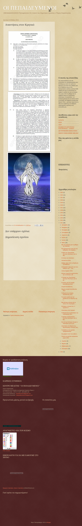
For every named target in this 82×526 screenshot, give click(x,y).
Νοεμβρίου (65, 227)
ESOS (60, 122)
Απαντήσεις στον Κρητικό (68, 310)
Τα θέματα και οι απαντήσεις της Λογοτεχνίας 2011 (69, 313)
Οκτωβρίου (65, 230)
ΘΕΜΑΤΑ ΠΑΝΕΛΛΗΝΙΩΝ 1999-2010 (68, 133)
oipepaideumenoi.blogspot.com (24, 395)
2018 (61, 205)
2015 (61, 212)
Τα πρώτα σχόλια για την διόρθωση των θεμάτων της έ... (69, 298)
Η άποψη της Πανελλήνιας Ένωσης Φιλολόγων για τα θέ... (69, 279)
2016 (61, 210)
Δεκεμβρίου (65, 225)
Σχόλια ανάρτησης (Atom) (17, 315)
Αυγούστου (65, 235)
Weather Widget (13, 369)
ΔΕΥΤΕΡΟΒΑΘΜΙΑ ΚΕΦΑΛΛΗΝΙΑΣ (68, 130)
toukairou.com (15, 426)
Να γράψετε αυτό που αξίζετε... (69, 334)
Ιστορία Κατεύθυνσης (67, 286)
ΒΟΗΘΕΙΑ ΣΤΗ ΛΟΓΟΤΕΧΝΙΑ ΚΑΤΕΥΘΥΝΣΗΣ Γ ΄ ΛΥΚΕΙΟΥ (66, 127)
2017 (61, 207)
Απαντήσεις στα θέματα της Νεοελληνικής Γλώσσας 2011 (69, 326)
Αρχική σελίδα (28, 312)
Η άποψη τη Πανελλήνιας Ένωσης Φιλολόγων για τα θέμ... (69, 318)
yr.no (21, 376)
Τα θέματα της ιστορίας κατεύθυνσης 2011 (67, 293)
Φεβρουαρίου (65, 346)
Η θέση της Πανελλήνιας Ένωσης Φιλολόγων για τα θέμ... (69, 254)
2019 (61, 202)
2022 (61, 195)
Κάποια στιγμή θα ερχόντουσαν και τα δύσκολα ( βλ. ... (69, 274)
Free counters (6, 450)
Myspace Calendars (8, 488)
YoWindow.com (7, 376)
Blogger (49, 522)
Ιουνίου (64, 240)
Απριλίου (64, 341)
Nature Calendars (18, 488)
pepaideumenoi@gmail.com (23, 393)
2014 (61, 215)
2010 (61, 351)
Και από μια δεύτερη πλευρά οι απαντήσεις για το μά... (69, 322)
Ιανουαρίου (65, 348)
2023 (61, 192)
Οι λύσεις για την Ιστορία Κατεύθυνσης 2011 (67, 283)
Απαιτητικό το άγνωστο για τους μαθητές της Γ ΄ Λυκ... (69, 267)
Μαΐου (63, 242)
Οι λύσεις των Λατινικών (67, 258)
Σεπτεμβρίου (65, 232)
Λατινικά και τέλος (66, 260)
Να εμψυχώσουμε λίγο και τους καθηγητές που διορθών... (69, 249)
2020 (61, 200)
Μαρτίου (64, 343)
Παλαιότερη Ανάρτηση (47, 312)
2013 (61, 217)
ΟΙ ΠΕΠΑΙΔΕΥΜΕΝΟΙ (30, 8)
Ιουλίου (64, 237)
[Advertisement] (29, 295)
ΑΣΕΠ (60, 124)
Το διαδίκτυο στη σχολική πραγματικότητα (68, 330)
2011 (61, 222)
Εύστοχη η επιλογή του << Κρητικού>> (68, 307)
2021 (61, 197)
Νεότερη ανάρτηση (10, 312)
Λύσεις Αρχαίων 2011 (67, 271)
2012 (61, 220)
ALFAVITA (61, 120)
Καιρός (5, 426)
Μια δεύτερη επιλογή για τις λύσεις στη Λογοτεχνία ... (68, 303)
